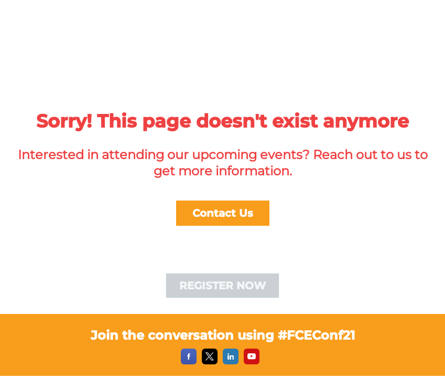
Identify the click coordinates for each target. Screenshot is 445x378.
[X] (210, 361)
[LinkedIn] (230, 361)
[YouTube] (251, 361)
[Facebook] (189, 361)
